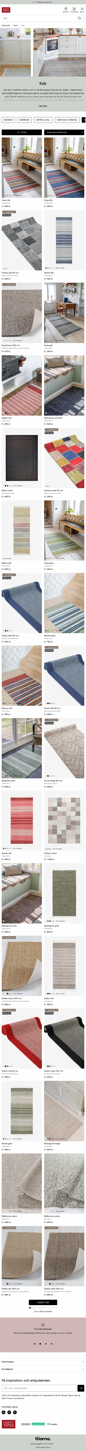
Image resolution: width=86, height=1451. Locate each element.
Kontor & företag (67, 120)
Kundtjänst (43, 1369)
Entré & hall (43, 120)
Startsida (6, 25)
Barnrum (24, 120)
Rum (16, 25)
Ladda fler (43, 1302)
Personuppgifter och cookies (42, 1444)
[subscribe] (80, 1388)
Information (43, 1361)
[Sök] (79, 18)
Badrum (8, 120)
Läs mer (43, 106)
